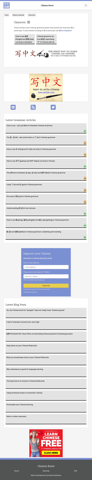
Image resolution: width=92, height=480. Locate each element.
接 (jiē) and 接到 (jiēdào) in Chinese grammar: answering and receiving (46, 235)
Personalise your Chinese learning (19, 404)
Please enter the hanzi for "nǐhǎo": (36, 272)
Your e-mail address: (31, 263)
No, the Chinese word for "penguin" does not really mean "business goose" (35, 310)
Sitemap (46, 471)
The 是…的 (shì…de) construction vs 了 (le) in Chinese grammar (46, 140)
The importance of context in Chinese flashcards (25, 381)
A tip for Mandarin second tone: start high (22, 322)
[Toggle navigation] (86, 5)
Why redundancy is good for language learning (24, 369)
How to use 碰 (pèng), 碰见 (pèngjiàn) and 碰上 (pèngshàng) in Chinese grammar (46, 223)
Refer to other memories (16, 416)
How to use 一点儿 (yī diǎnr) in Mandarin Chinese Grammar (46, 128)
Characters (31, 15)
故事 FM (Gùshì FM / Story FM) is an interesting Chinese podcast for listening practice (39, 334)
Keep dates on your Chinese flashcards (21, 345)
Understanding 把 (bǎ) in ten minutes (46, 211)
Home (7, 15)
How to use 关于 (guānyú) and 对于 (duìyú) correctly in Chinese (46, 164)
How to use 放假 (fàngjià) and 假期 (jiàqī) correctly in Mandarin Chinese (24, 39)
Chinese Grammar (18, 15)
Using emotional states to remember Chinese (24, 393)
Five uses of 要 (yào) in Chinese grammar (46, 199)
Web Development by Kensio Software (46, 475)
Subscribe (46, 286)
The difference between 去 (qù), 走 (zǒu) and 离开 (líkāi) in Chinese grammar (46, 176)
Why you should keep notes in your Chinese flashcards (27, 357)
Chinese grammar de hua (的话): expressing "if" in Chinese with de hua (45, 39)
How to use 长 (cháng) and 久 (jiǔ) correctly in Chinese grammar (46, 152)
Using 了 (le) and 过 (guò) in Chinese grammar (46, 187)
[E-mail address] (46, 267)
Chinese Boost (47, 5)
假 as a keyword (65, 30)
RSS (75, 471)
